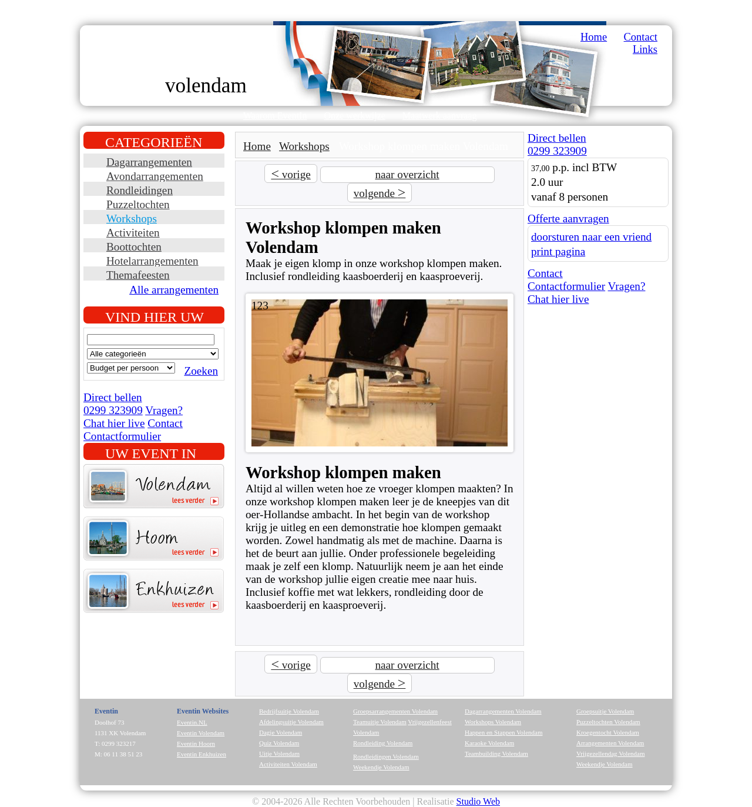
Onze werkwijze (354, 116)
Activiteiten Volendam (288, 764)
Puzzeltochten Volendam (608, 721)
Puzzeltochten (138, 204)
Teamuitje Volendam (380, 721)
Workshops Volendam (493, 721)
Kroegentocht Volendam (607, 732)
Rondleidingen (139, 190)
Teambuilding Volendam (496, 753)
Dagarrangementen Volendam (503, 711)
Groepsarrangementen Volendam (395, 711)
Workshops (131, 218)
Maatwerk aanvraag (439, 116)
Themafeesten (138, 275)
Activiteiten (133, 232)
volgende (380, 192)
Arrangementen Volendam (610, 742)
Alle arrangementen (174, 290)
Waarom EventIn (275, 116)
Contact (640, 37)
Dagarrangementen (149, 162)
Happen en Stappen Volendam (503, 732)
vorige (290, 173)
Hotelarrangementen (152, 261)
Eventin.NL (192, 722)
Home (593, 37)
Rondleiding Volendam (382, 742)
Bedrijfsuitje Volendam (289, 711)
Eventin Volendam (200, 732)
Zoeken (201, 371)
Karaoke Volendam (489, 742)
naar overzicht (407, 174)
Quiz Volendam (279, 742)
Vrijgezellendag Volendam (610, 753)
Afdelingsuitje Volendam (291, 721)
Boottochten (134, 247)
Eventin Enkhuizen (201, 754)
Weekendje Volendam (381, 767)
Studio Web (478, 801)
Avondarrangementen (154, 176)
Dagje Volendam (280, 732)
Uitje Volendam (279, 753)
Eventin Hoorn (196, 743)
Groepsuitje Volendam (605, 711)
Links (645, 49)
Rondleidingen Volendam (386, 756)
